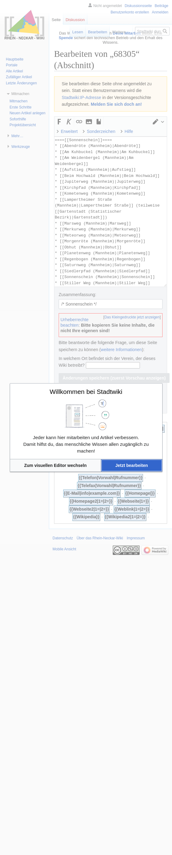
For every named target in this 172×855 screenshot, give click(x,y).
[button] (55, 465)
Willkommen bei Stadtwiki (85, 391)
